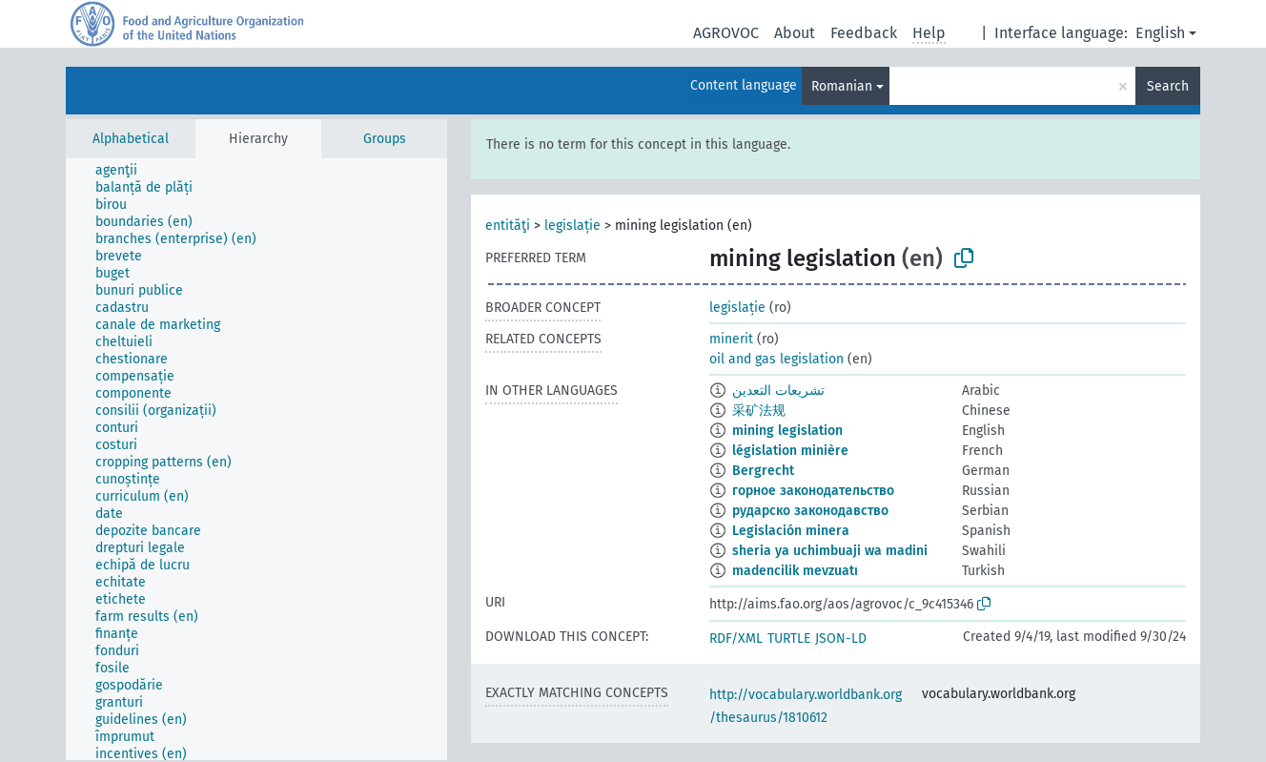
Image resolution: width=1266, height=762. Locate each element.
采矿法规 (759, 410)
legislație (572, 225)
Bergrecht (763, 471)
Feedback (863, 33)
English (1160, 33)
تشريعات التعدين (778, 390)
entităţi (507, 225)
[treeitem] (124, 170)
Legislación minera (790, 531)
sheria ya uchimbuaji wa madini (830, 551)
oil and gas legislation (776, 359)
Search (1168, 86)
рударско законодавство (810, 511)
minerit (731, 339)
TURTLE (788, 638)
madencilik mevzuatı (795, 571)
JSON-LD (841, 638)
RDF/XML (736, 638)
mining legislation (787, 430)
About (794, 33)
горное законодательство (813, 491)
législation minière (790, 451)
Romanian (841, 86)
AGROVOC (726, 33)
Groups (384, 139)
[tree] (256, 459)
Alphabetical (130, 139)
